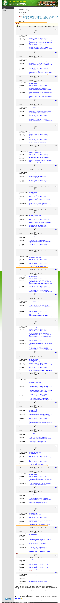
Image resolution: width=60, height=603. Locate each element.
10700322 (42, 17)
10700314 (49, 16)
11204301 (45, 17)
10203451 (27, 16)
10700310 (34, 16)
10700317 (24, 17)
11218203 (34, 18)
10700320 (34, 17)
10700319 (31, 17)
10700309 (24, 16)
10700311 (38, 16)
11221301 (38, 18)
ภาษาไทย (54, 6)
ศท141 (41, 18)
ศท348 (46, 18)
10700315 (52, 16)
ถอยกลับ (4, 10)
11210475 (27, 18)
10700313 (45, 16)
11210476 (31, 18)
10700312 (41, 16)
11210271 (49, 17)
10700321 (38, 17)
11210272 (52, 17)
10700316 (56, 16)
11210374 (24, 18)
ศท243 (44, 18)
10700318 (27, 17)
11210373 (55, 17)
